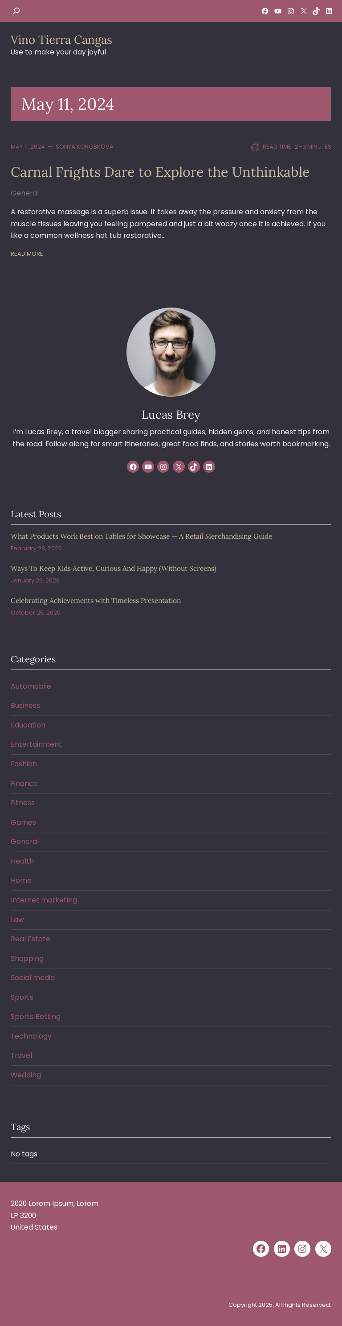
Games (23, 822)
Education (28, 725)
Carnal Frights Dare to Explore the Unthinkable (160, 172)
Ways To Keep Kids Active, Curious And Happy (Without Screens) (113, 568)
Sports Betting (36, 1016)
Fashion (24, 764)
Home (21, 880)
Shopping (27, 958)
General (25, 193)
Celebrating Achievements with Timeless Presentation (96, 600)
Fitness (23, 802)
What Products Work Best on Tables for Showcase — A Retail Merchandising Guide (141, 536)
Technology (31, 1036)
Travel (21, 1055)
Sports (22, 997)
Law (17, 919)
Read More (27, 254)
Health (22, 861)
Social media (33, 977)
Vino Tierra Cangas (61, 39)
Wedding (26, 1075)
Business (25, 705)
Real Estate (30, 939)
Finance (24, 783)
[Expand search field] (16, 11)
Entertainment (36, 744)
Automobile (31, 686)
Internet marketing (44, 900)
